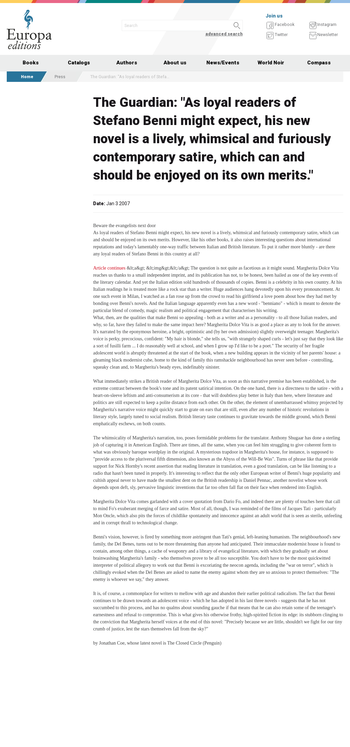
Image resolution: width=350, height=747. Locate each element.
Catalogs (79, 63)
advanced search (224, 33)
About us (175, 63)
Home (27, 76)
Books (31, 63)
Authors (126, 63)
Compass (319, 63)
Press (60, 76)
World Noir (271, 63)
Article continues (109, 268)
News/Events (222, 63)
